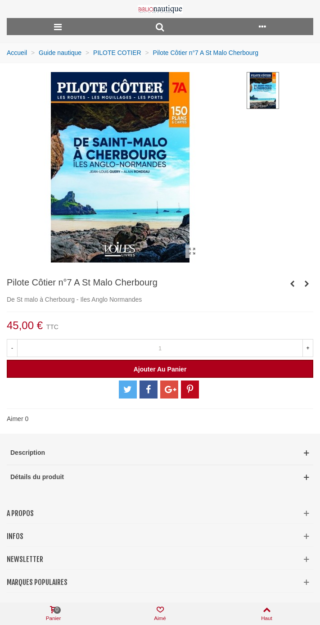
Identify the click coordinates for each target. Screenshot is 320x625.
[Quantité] (160, 348)
